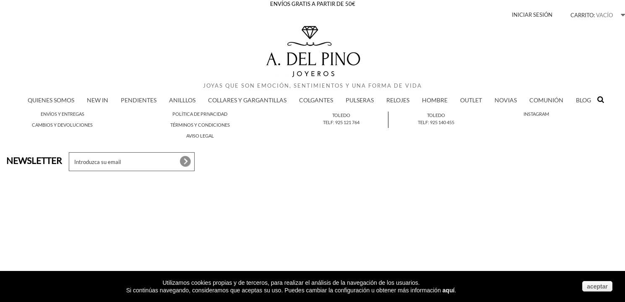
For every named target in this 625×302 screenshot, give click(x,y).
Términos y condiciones (200, 125)
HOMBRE (435, 100)
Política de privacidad (199, 114)
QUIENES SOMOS (51, 100)
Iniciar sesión (532, 14)
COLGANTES (316, 100)
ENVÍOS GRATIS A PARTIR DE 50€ (312, 3)
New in (97, 100)
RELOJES (397, 100)
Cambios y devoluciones (62, 125)
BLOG (583, 100)
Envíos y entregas (62, 114)
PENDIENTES (138, 100)
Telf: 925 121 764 (341, 122)
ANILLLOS (182, 100)
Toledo (341, 115)
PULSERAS (360, 100)
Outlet (471, 100)
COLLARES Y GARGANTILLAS (247, 100)
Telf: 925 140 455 (436, 122)
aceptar (597, 286)
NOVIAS (506, 100)
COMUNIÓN (546, 100)
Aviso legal (200, 135)
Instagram (536, 114)
